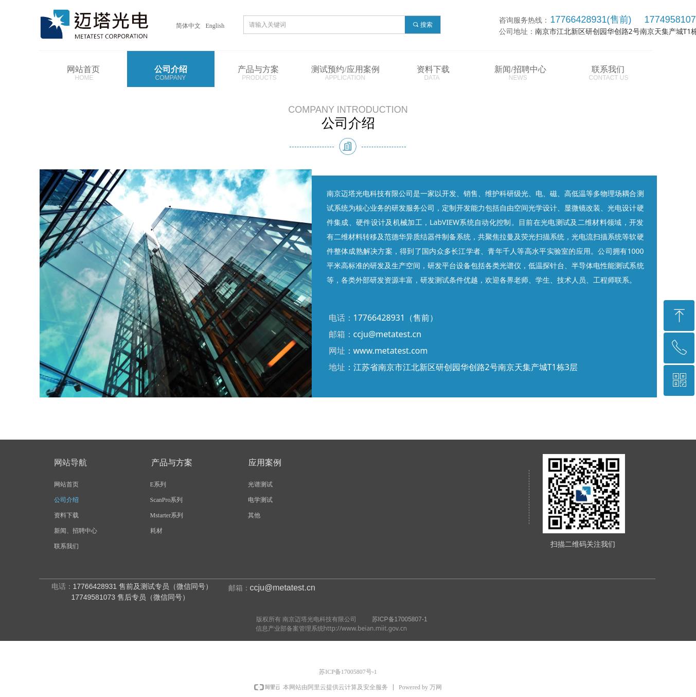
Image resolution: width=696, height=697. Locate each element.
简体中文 (188, 25)
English (215, 25)
